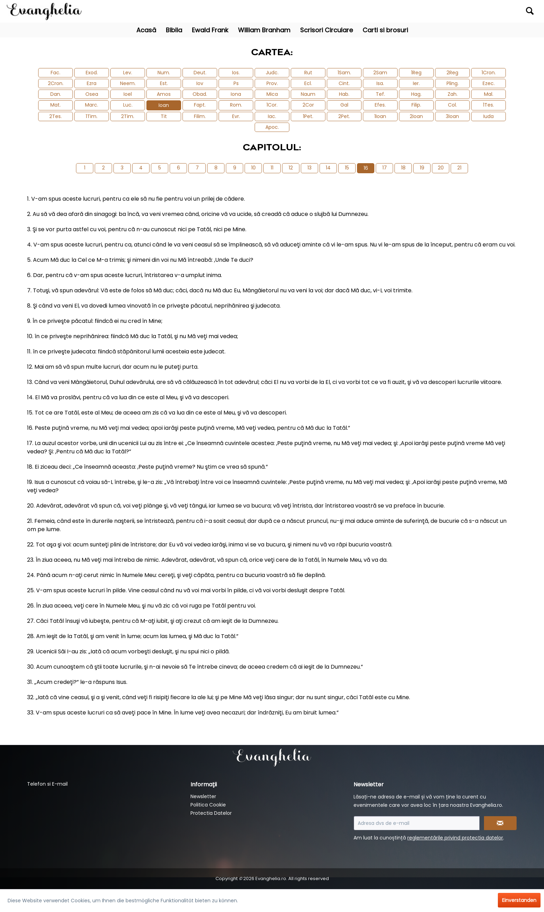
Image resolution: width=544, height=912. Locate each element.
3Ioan (452, 116)
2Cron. (55, 83)
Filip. (416, 104)
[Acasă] (146, 30)
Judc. (272, 72)
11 (272, 167)
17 (384, 167)
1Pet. (308, 116)
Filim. (200, 116)
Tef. (380, 94)
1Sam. (344, 72)
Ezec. (489, 83)
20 (441, 167)
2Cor (308, 104)
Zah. (453, 94)
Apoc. (272, 127)
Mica (272, 94)
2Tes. (55, 116)
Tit (164, 116)
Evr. (236, 116)
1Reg (416, 72)
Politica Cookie (208, 804)
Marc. (91, 104)
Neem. (128, 83)
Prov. (272, 83)
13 (309, 167)
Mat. (55, 104)
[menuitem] (472, 11)
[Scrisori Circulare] (326, 30)
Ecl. (308, 83)
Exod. (92, 72)
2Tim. (127, 116)
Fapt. (200, 104)
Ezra (91, 83)
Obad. (200, 94)
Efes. (380, 104)
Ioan (164, 105)
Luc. (128, 104)
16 (366, 168)
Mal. (488, 94)
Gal (344, 104)
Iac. (272, 116)
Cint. (344, 83)
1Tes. (488, 104)
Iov (199, 83)
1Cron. (489, 72)
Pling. (453, 83)
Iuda (488, 116)
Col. (452, 104)
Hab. (344, 94)
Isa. (380, 83)
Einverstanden (519, 900)
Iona (236, 94)
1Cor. (272, 104)
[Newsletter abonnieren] (500, 823)
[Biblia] (174, 30)
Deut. (200, 72)
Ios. (236, 72)
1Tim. (91, 116)
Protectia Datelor (211, 813)
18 (403, 167)
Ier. (416, 83)
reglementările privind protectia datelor (455, 837)
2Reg (452, 72)
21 (459, 167)
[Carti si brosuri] (385, 30)
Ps (236, 83)
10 (253, 167)
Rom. (236, 104)
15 (347, 167)
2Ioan (416, 116)
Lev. (127, 72)
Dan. (55, 94)
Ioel (128, 94)
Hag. (416, 94)
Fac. (55, 72)
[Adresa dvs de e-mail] (416, 823)
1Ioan (380, 116)
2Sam (380, 72)
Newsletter (203, 796)
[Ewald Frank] (210, 30)
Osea (91, 94)
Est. (164, 83)
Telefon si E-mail (47, 783)
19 (422, 167)
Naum (308, 94)
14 (328, 167)
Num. (164, 72)
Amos (164, 94)
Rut (308, 72)
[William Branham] (264, 30)
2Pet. (344, 116)
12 (291, 167)
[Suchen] (529, 11)
